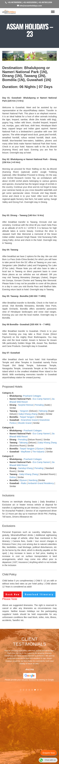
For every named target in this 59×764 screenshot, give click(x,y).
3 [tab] (27, 690)
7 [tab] (38, 690)
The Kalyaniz (38, 451)
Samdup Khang (25, 468)
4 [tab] (30, 690)
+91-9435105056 (30, 2)
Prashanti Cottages (32, 396)
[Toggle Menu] (53, 12)
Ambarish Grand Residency (41, 483)
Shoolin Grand (24, 423)
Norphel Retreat (25, 405)
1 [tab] (21, 690)
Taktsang (43, 411)
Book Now (13, 594)
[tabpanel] (29, 666)
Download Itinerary (39, 594)
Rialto (23, 483)
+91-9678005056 (14, 2)
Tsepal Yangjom (27, 417)
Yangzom (24, 411)
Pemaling (39, 405)
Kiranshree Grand (29, 420)
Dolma (13, 477)
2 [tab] (24, 690)
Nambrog (33, 480)
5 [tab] (33, 690)
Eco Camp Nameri (41, 399)
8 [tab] (41, 690)
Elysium (40, 448)
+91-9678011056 (45, 2)
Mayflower (26, 451)
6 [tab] (36, 690)
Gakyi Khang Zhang (28, 414)
